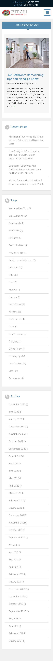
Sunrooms (16, 230)
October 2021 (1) (17, 530)
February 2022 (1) (17, 500)
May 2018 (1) (15, 618)
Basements (16, 378)
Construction (17, 363)
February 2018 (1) (17, 633)
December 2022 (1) (18, 426)
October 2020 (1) (17, 603)
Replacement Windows (22, 260)
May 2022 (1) (15, 478)
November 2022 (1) (18, 433)
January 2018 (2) (16, 640)
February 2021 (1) (17, 574)
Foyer (13, 326)
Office (13, 274)
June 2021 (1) (15, 552)
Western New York (20, 208)
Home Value (17, 319)
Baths (13, 370)
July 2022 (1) (15, 463)
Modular (14, 289)
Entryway (15, 341)
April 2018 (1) (15, 626)
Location (14, 297)
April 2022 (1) (15, 485)
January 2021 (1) (16, 581)
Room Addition (18, 245)
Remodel (15, 267)
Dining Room (17, 348)
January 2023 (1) (16, 419)
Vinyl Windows (18, 215)
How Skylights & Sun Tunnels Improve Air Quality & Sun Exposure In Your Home (24, 155)
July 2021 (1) (14, 544)
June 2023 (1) (15, 411)
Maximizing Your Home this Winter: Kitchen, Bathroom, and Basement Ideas (26, 140)
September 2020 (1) (19, 611)
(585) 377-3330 (32, 2)
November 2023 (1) (18, 404)
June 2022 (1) (15, 470)
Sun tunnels (16, 223)
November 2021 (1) (18, 522)
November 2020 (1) (18, 596)
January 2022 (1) (16, 507)
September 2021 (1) (18, 537)
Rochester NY (17, 252)
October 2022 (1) (17, 441)
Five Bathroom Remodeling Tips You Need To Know (25, 77)
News (13, 282)
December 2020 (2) (19, 589)
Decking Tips (17, 356)
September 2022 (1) (19, 448)
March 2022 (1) (16, 493)
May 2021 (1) (15, 559)
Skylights (15, 238)
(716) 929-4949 (31, 5)
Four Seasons (17, 334)
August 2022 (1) (16, 456)
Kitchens (15, 311)
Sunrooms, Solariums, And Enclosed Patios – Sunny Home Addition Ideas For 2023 (25, 169)
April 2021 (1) (15, 566)
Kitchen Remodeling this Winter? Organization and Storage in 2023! (26, 182)
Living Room (17, 304)
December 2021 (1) (18, 515)
